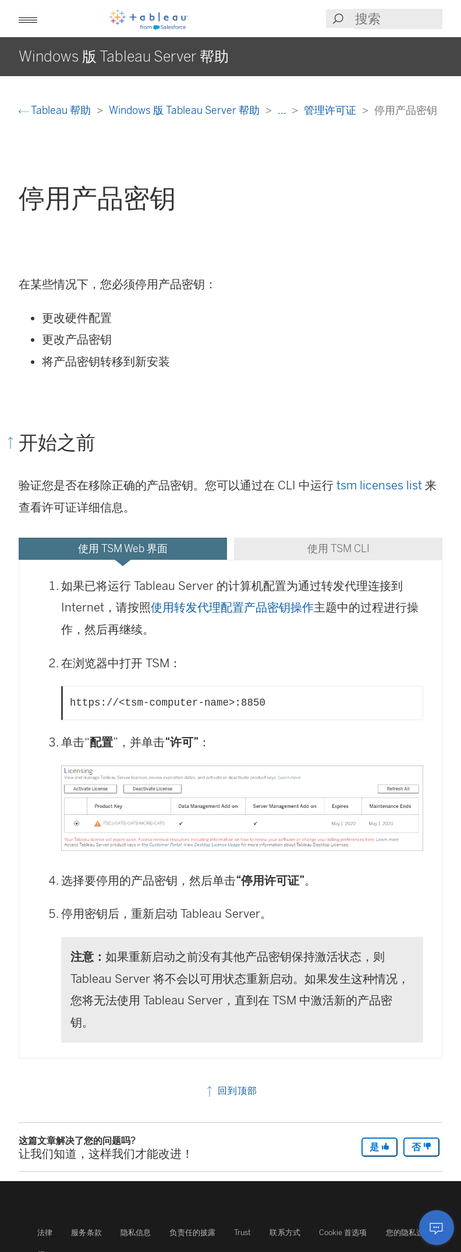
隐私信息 (135, 1232)
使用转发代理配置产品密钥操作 (232, 607)
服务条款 (86, 1232)
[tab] (123, 549)
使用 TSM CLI (338, 548)
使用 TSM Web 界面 (123, 548)
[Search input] (398, 19)
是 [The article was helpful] (379, 1147)
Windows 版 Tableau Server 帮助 (185, 110)
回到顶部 (230, 1090)
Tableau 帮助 (56, 110)
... (283, 110)
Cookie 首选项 (343, 1232)
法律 (44, 1232)
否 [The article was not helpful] (421, 1147)
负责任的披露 (192, 1232)
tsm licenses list (379, 485)
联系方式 (284, 1232)
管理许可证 (331, 110)
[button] (28, 18)
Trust (242, 1232)
